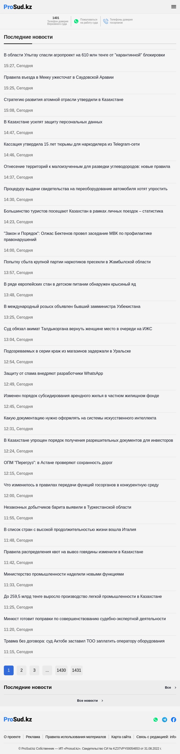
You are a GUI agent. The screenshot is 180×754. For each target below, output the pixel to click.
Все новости (87, 700)
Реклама (33, 737)
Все (168, 687)
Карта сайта (121, 737)
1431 (76, 670)
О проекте (12, 737)
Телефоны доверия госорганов (121, 21)
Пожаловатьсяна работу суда (89, 21)
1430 (61, 670)
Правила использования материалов (75, 737)
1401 (55, 18)
